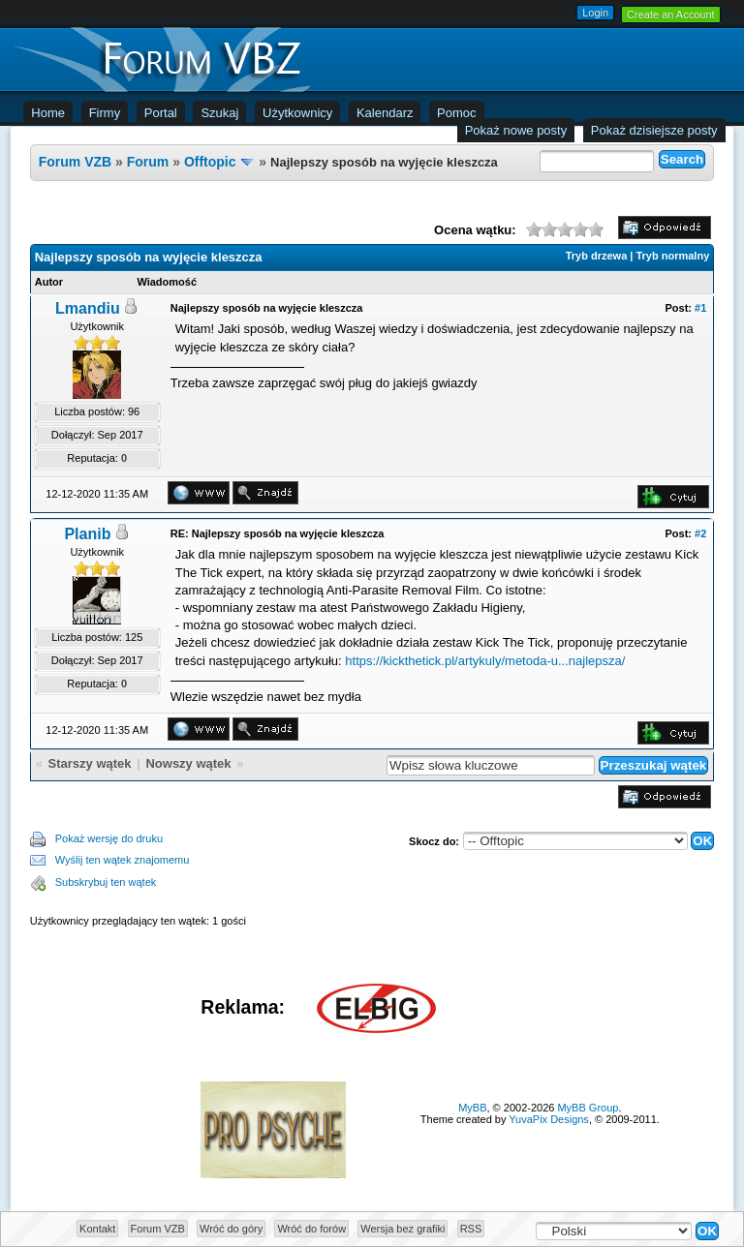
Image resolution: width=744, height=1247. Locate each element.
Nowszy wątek (188, 763)
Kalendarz (385, 113)
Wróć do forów (311, 1228)
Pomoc (456, 113)
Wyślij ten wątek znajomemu (122, 860)
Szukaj (219, 113)
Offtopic (210, 161)
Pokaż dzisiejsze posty (654, 130)
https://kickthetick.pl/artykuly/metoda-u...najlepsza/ (485, 661)
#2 (700, 533)
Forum (148, 161)
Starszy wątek (90, 763)
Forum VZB (75, 161)
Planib (87, 534)
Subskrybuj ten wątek (106, 882)
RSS (471, 1228)
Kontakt (97, 1228)
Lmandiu (87, 308)
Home (48, 113)
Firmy (105, 113)
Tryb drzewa (597, 255)
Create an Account (671, 14)
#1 (700, 308)
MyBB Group (587, 1107)
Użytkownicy (297, 113)
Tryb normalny (672, 255)
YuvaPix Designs (549, 1119)
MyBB (472, 1107)
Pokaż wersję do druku (109, 838)
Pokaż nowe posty (516, 130)
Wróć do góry (231, 1228)
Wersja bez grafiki (402, 1228)
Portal (160, 113)
